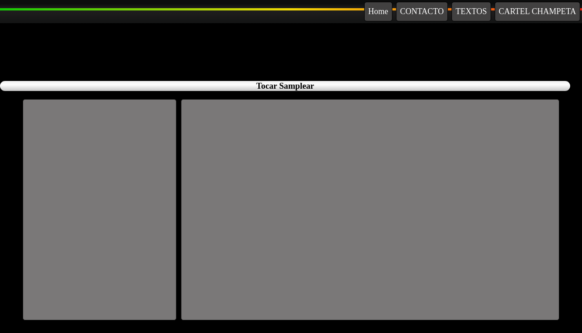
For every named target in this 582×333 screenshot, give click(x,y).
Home (378, 11)
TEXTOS (471, 11)
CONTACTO (422, 11)
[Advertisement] (291, 50)
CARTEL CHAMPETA (537, 11)
